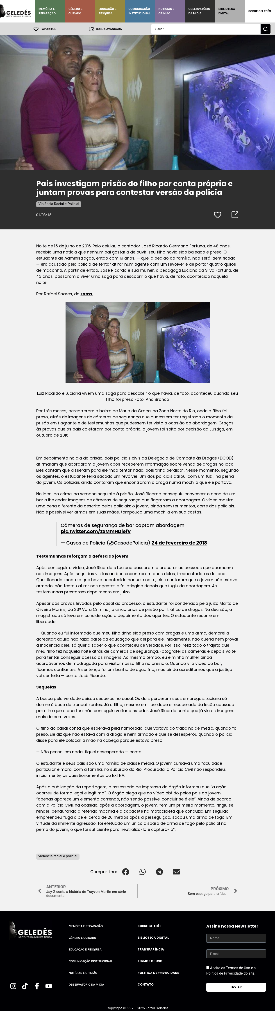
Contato (146, 984)
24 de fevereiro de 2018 (179, 542)
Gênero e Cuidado (75, 11)
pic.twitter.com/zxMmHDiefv (96, 531)
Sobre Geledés (259, 11)
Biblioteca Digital (226, 11)
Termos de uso (150, 961)
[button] (125, 871)
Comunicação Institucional (139, 11)
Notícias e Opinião (166, 11)
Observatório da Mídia (199, 11)
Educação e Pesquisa (107, 11)
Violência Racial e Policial (59, 204)
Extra (87, 293)
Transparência (151, 949)
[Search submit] (265, 29)
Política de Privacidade (158, 973)
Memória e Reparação (47, 11)
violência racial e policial (58, 856)
